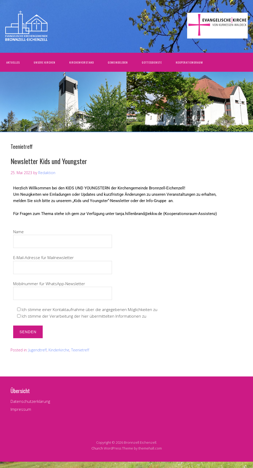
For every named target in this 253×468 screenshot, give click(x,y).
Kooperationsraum (189, 62)
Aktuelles (13, 62)
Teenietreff (80, 349)
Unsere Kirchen (44, 62)
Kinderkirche (58, 349)
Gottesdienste (152, 62)
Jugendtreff (37, 349)
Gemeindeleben (118, 62)
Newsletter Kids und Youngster (49, 161)
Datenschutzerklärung (30, 401)
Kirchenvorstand (81, 62)
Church (97, 448)
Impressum (21, 409)
